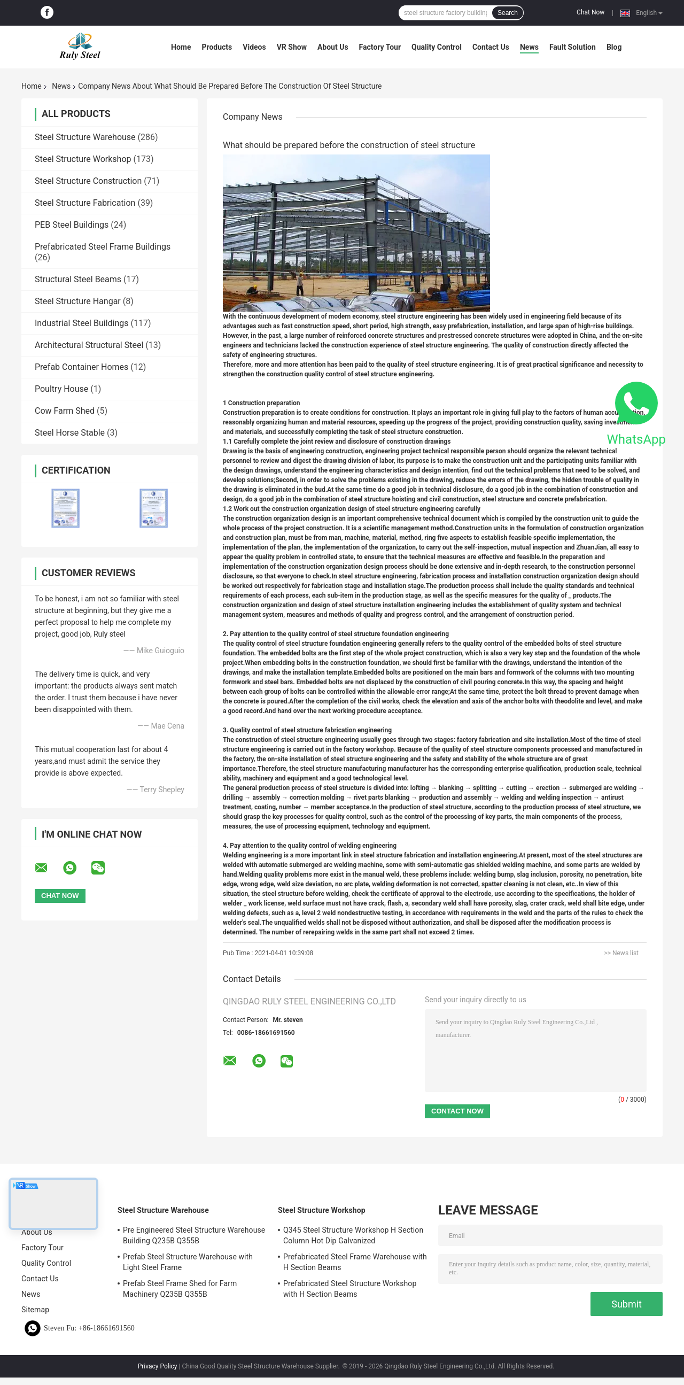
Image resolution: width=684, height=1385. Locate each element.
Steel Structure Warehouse (85, 137)
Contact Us (490, 47)
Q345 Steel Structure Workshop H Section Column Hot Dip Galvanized (353, 1235)
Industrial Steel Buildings (82, 323)
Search (508, 13)
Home (181, 47)
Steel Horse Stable (70, 433)
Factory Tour (380, 47)
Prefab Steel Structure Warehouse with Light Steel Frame (188, 1262)
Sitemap (35, 1309)
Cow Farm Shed (65, 411)
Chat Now (590, 12)
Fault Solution (572, 47)
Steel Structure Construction (88, 181)
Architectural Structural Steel (89, 345)
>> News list (621, 953)
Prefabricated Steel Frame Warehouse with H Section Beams (355, 1262)
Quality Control (436, 47)
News (529, 47)
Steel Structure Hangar (78, 301)
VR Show (292, 47)
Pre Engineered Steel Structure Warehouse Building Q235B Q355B (194, 1235)
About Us (332, 47)
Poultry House (61, 389)
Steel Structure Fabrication (85, 203)
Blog (614, 47)
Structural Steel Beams (78, 279)
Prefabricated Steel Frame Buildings (102, 247)
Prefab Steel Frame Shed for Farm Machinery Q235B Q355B (180, 1288)
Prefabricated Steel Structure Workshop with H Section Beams (349, 1288)
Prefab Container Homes (81, 367)
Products (216, 47)
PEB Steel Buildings (71, 225)
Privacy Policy (157, 1366)
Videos (254, 47)
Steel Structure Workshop (83, 159)
